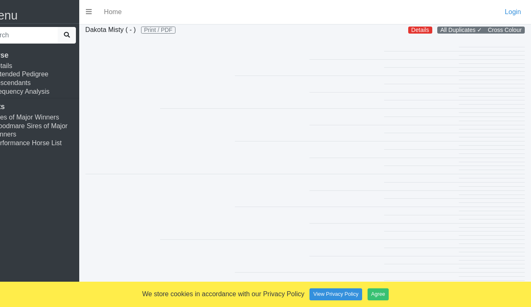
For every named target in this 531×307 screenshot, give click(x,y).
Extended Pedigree (40, 74)
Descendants (31, 82)
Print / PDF (179, 30)
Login (513, 11)
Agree (378, 294)
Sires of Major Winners (46, 117)
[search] (40, 35)
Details (22, 65)
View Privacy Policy (335, 294)
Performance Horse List (47, 142)
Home (133, 11)
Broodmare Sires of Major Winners (50, 130)
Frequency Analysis (41, 91)
